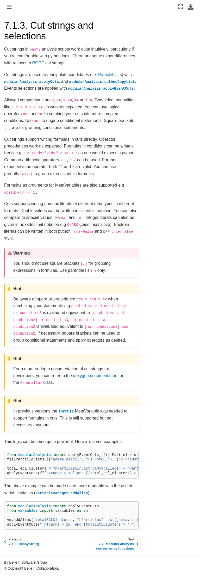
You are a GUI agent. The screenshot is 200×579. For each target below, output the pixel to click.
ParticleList (108, 74)
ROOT (38, 63)
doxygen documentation (95, 375)
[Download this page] (191, 7)
